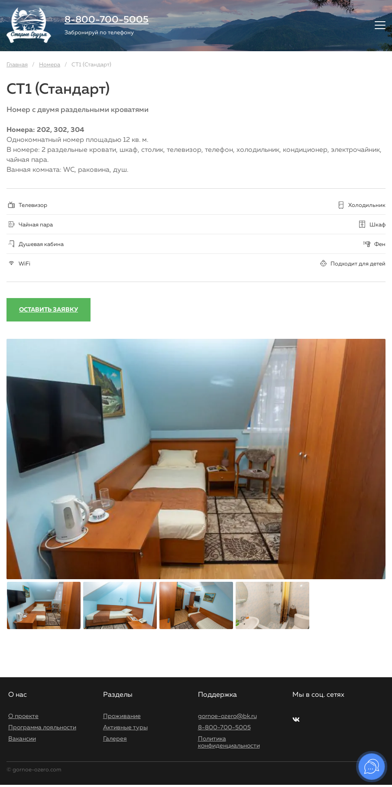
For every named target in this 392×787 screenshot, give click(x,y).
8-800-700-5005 (107, 20)
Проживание (122, 716)
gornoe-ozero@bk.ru (227, 716)
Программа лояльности (42, 728)
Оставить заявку (48, 310)
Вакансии (22, 739)
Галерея (115, 739)
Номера (49, 65)
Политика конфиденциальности (229, 742)
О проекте (23, 716)
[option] (196, 459)
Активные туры (125, 728)
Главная (17, 65)
